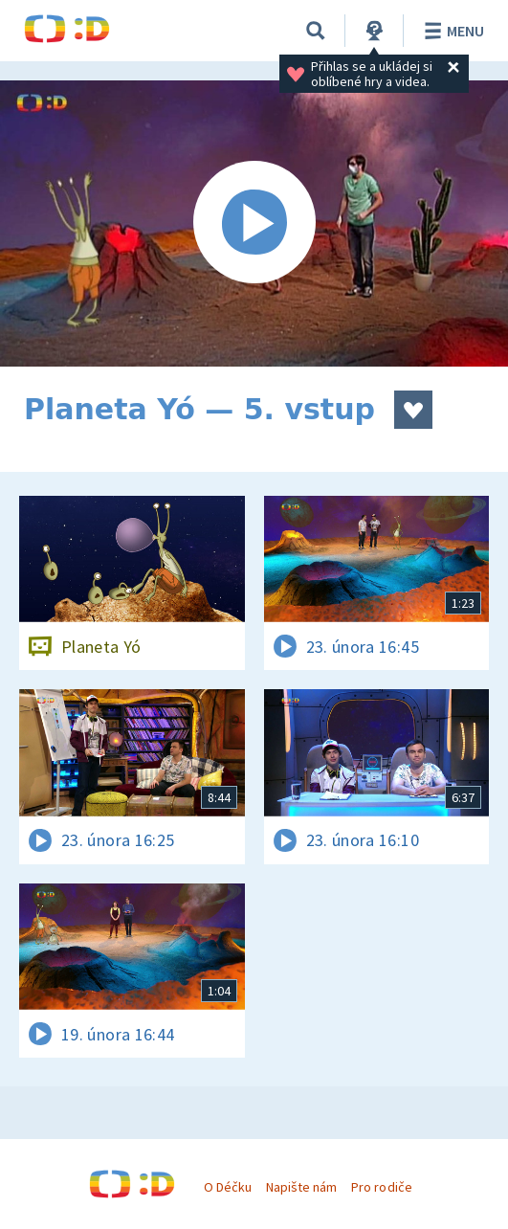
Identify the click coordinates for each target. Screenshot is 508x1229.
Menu (451, 30)
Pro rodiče (381, 1186)
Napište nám (301, 1186)
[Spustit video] (254, 223)
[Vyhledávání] (315, 30)
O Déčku (228, 1186)
